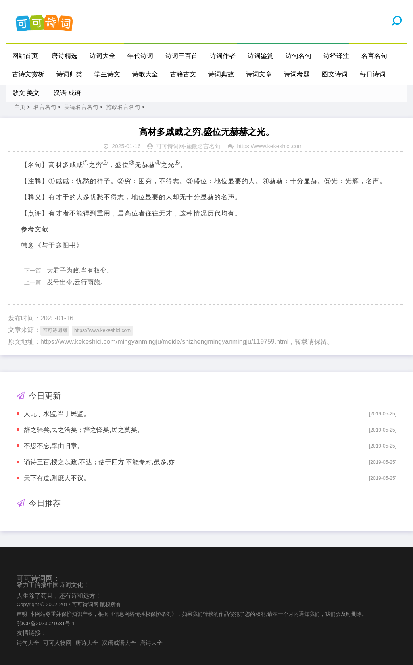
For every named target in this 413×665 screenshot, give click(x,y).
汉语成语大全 (119, 643)
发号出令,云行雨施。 (76, 282)
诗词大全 (102, 55)
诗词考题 (297, 74)
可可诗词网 (170, 146)
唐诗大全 (86, 643)
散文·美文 (26, 92)
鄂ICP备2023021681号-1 (46, 623)
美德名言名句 (81, 107)
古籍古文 (183, 74)
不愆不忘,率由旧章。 (53, 445)
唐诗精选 (64, 55)
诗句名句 (298, 55)
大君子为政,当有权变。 (80, 270)
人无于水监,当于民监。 (57, 413)
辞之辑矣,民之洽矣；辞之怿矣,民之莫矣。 (84, 429)
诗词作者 (223, 55)
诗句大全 (28, 643)
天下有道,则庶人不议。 (57, 478)
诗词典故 (221, 74)
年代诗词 (140, 55)
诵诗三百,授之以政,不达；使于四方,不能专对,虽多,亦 (99, 461)
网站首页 (25, 55)
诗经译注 (336, 55)
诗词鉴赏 (260, 55)
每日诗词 (373, 74)
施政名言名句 (123, 107)
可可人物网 (57, 643)
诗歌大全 (145, 74)
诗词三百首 (181, 55)
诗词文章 (259, 74)
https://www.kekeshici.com (269, 146)
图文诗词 (335, 74)
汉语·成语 (67, 92)
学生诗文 (107, 74)
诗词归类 (69, 74)
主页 (19, 107)
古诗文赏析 (28, 74)
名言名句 (374, 55)
